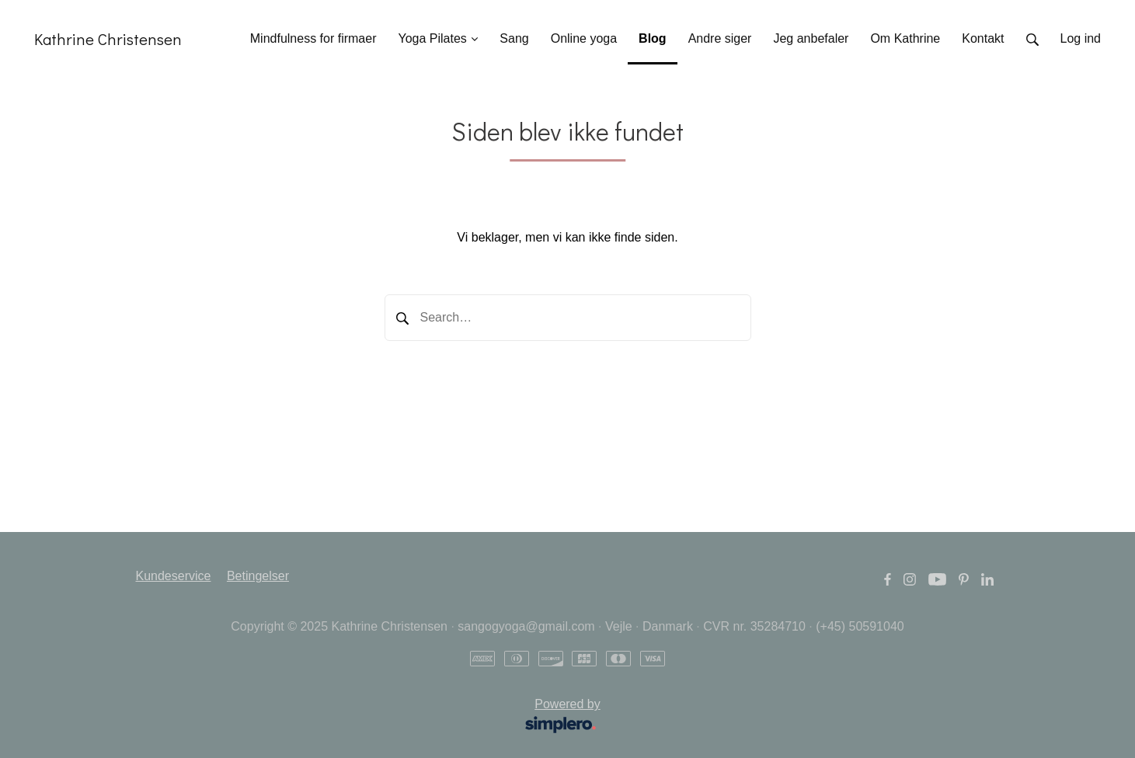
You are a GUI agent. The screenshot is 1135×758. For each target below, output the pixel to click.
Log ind (1081, 38)
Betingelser (258, 575)
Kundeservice (173, 575)
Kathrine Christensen (108, 39)
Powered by (373, 717)
